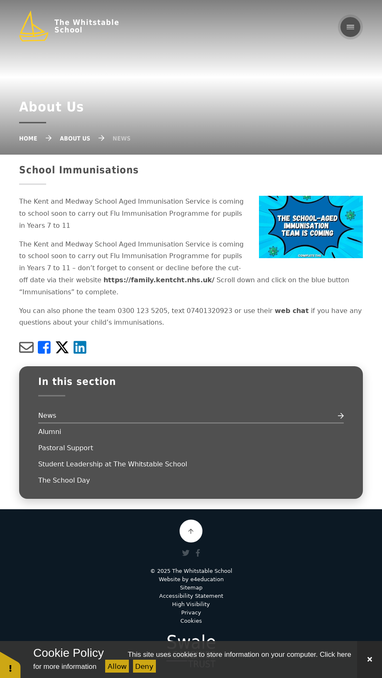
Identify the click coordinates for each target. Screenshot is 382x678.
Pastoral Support (65, 448)
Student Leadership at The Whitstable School (112, 464)
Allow (117, 666)
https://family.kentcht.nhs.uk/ (159, 280)
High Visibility (191, 604)
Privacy (191, 612)
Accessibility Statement (191, 596)
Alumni (49, 432)
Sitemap (191, 587)
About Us (75, 138)
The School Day (64, 480)
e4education (207, 579)
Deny (144, 666)
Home (28, 138)
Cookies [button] (191, 621)
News (122, 138)
